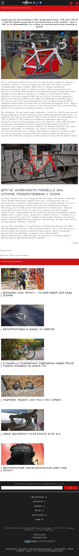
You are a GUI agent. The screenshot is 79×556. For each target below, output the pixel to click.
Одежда (39, 506)
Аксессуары (39, 515)
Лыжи (39, 520)
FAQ (35, 551)
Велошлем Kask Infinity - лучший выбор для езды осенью (37, 294)
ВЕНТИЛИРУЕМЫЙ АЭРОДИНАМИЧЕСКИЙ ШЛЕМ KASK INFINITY (35, 469)
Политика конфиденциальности (40, 549)
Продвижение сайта (39, 537)
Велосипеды (39, 497)
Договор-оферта (60, 549)
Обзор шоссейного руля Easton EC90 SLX (32, 434)
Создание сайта (39, 535)
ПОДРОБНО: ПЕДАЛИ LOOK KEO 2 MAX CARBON (32, 400)
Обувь (39, 511)
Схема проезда (11, 549)
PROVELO (27, 3)
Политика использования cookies (50, 551)
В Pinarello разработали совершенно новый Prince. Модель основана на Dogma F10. (39, 365)
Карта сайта (22, 549)
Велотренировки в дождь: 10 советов (28, 329)
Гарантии (29, 551)
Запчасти (39, 502)
